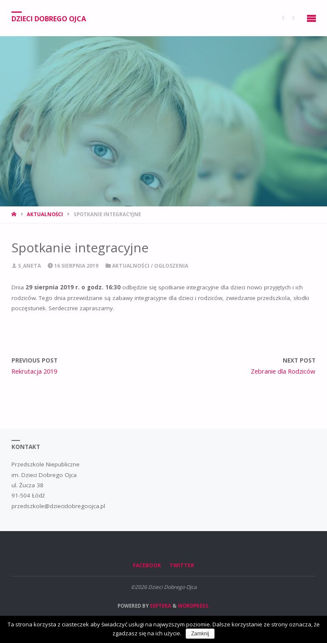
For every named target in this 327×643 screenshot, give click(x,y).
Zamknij (200, 634)
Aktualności (45, 214)
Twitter (181, 565)
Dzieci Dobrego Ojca (48, 18)
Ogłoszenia (171, 265)
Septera (160, 606)
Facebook (147, 565)
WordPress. (193, 606)
